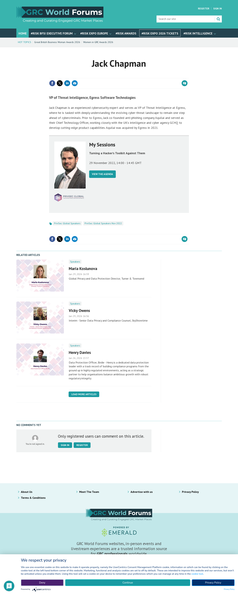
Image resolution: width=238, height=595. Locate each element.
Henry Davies (80, 352)
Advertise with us (142, 492)
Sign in (65, 445)
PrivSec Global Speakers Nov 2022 (103, 223)
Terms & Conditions (33, 497)
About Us (26, 492)
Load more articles (83, 394)
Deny (42, 582)
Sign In (217, 8)
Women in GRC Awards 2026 (98, 42)
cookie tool (197, 574)
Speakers (75, 261)
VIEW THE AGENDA (102, 174)
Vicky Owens (79, 310)
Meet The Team (89, 492)
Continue (127, 582)
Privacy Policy (190, 492)
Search (218, 19)
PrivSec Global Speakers (67, 223)
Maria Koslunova (83, 268)
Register (203, 8)
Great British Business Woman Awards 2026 (57, 42)
